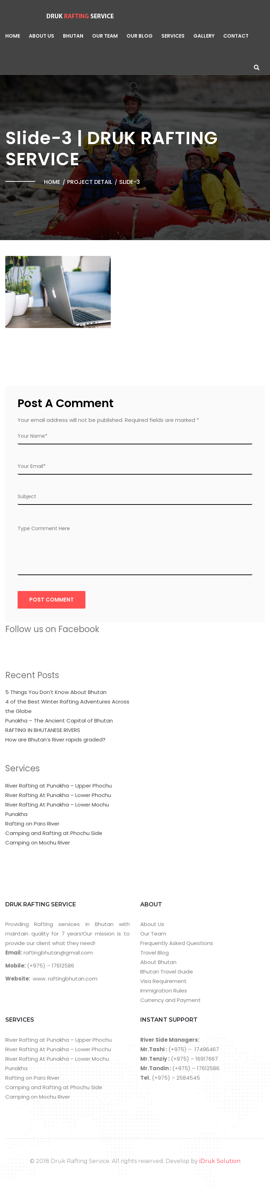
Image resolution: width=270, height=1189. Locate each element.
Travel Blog (154, 952)
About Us (41, 35)
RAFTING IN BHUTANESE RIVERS (42, 730)
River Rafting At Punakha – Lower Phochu (58, 795)
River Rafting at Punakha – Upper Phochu (58, 785)
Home (12, 35)
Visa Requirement (163, 981)
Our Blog (140, 35)
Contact (236, 35)
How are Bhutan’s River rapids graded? (55, 739)
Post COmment (51, 599)
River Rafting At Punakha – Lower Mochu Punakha (57, 809)
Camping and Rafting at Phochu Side (53, 833)
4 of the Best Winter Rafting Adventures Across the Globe (67, 706)
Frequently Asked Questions (176, 943)
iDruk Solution (219, 1161)
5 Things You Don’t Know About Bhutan (56, 692)
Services (173, 35)
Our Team (105, 35)
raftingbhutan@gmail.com (57, 952)
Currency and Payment (170, 1000)
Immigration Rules (163, 990)
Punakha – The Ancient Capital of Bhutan (59, 720)
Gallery (203, 35)
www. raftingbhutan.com (65, 978)
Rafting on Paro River (32, 823)
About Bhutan (158, 962)
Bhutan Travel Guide (166, 971)
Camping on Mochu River (37, 842)
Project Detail (89, 182)
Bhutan (73, 35)
